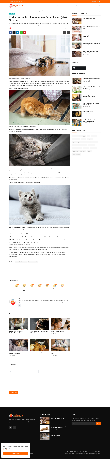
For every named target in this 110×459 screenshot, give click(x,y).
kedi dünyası (93, 148)
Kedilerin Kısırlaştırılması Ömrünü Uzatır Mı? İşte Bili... (91, 104)
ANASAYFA (11, 11)
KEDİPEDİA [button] (40, 5)
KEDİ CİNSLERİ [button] (31, 5)
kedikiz (84, 81)
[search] (99, 6)
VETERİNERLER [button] (77, 5)
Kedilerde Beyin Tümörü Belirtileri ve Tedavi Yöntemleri (60, 434)
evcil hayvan (83, 151)
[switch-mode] (100, 1)
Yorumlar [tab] (13, 364)
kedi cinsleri (94, 136)
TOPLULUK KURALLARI (94, 451)
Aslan (84, 106)
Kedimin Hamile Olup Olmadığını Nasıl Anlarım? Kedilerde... (59, 427)
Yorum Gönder (13, 392)
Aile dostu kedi (76, 139)
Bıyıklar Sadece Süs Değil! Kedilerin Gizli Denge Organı (91, 79)
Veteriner (75, 145)
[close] (28, 444)
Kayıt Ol (95, 1)
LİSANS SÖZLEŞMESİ (94, 453)
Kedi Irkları (87, 142)
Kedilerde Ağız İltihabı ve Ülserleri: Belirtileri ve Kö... (91, 35)
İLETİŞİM (11, 1)
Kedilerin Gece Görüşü (88, 111)
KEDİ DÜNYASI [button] (58, 5)
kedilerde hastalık (76, 154)
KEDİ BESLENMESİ (77, 148)
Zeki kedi (83, 139)
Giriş (92, 1)
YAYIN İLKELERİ (83, 451)
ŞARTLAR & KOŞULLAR (71, 451)
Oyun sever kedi (82, 145)
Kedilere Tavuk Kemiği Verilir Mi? (39, 352)
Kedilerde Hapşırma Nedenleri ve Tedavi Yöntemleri (39, 332)
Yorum (10, 375)
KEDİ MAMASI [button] (67, 5)
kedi (16, 261)
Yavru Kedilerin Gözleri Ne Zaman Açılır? (60, 353)
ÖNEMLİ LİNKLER (95, 455)
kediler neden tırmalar (32, 261)
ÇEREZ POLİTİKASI (69, 453)
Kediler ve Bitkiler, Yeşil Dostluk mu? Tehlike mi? (91, 87)
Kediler (89, 151)
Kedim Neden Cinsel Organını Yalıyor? (92, 43)
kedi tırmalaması (22, 261)
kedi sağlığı (82, 136)
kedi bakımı (75, 136)
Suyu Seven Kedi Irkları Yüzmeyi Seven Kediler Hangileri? (90, 120)
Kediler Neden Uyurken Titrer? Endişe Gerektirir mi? (17, 353)
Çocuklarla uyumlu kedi (78, 142)
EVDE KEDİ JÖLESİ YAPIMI (89, 18)
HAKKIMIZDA (17, 1)
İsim (10, 369)
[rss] (14, 427)
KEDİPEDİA (17, 11)
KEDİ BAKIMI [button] (48, 5)
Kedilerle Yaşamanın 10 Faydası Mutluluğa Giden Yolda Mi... (90, 95)
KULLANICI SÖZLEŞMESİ (81, 453)
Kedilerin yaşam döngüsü (57, 331)
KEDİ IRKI (86, 148)
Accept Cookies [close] (15, 453)
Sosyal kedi (90, 139)
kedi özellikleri (91, 145)
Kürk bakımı (94, 142)
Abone (98, 423)
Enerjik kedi (75, 151)
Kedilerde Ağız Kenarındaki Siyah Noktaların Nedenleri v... (90, 52)
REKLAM (23, 1)
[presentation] (20, 387)
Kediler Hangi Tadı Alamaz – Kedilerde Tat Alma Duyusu (16, 332)
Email (41, 369)
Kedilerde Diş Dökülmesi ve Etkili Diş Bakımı (91, 27)
